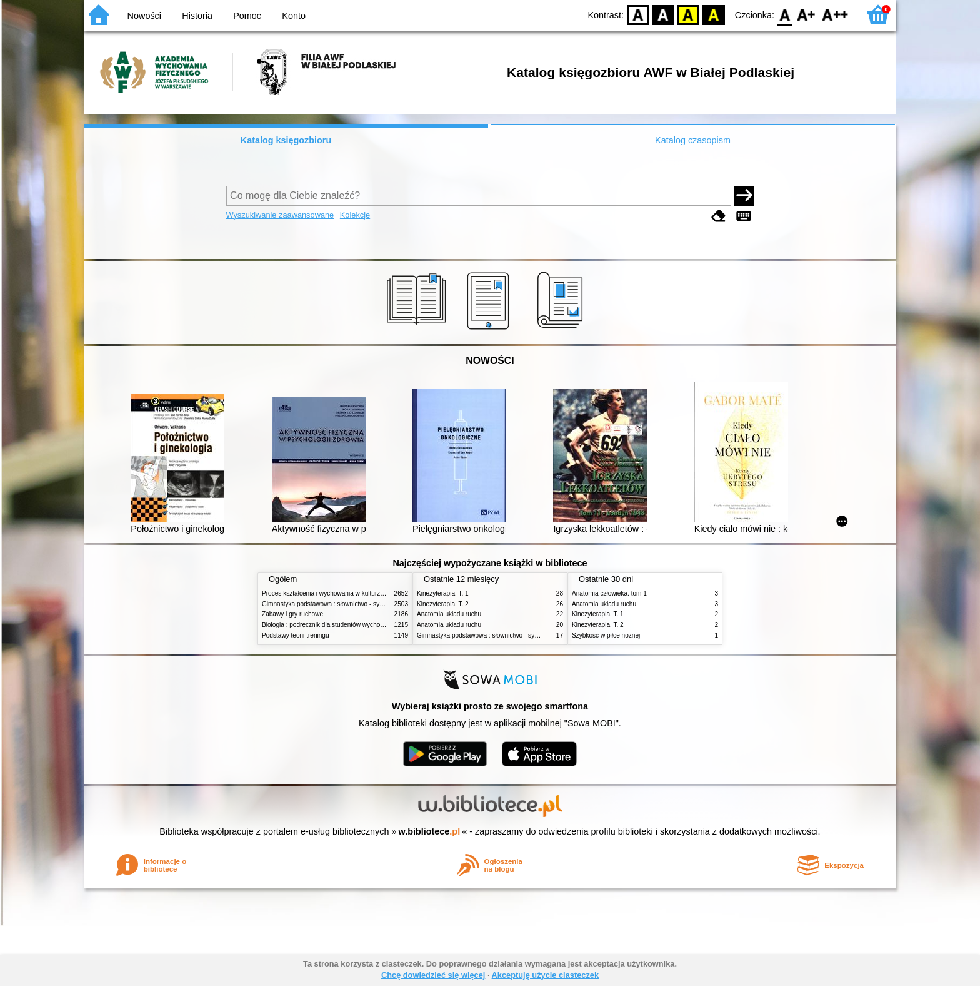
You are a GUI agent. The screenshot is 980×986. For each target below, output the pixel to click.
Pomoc (247, 16)
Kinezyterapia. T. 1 (443, 593)
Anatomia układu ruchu (449, 614)
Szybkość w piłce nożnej (606, 635)
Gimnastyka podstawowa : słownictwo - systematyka (335, 604)
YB (688, 14)
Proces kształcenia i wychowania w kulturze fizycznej (335, 593)
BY (713, 14)
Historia (197, 16)
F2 (835, 14)
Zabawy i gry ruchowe (292, 614)
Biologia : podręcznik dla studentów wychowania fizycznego (345, 624)
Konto (294, 16)
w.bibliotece (430, 831)
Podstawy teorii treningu (295, 635)
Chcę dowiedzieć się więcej (433, 975)
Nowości (144, 16)
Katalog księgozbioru (286, 140)
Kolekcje (355, 215)
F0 (785, 14)
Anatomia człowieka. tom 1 (609, 593)
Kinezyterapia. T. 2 (443, 604)
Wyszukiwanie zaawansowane (280, 215)
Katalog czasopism (693, 140)
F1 (806, 14)
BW (663, 14)
